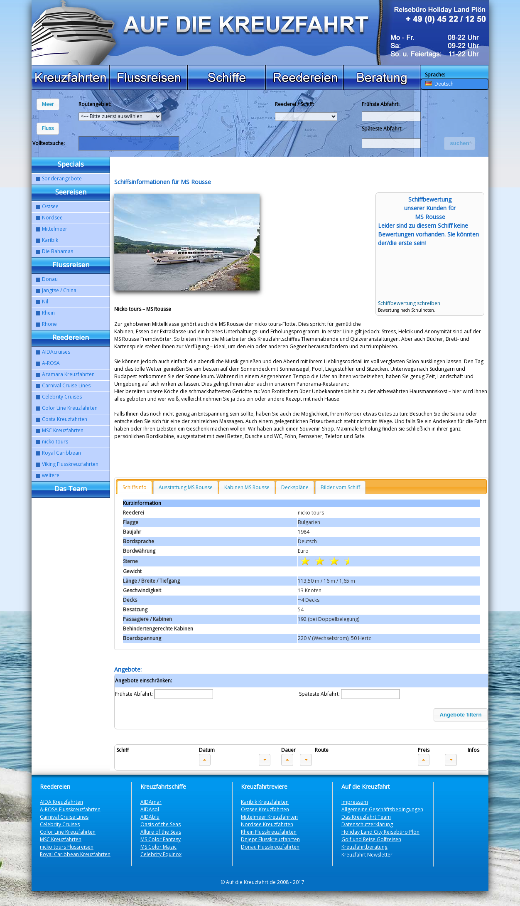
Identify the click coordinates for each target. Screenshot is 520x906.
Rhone (49, 323)
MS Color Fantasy (160, 839)
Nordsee (52, 217)
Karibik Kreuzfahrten (265, 801)
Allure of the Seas (160, 831)
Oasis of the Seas (160, 824)
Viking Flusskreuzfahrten (70, 464)
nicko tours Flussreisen (66, 846)
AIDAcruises (56, 351)
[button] (48, 104)
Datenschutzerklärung (367, 824)
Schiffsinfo (135, 487)
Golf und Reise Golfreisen (371, 839)
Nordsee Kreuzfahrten (267, 824)
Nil (45, 301)
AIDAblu (149, 816)
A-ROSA (51, 363)
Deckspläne (295, 487)
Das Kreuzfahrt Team (366, 816)
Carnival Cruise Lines (66, 385)
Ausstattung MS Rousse (186, 487)
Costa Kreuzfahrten (64, 419)
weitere (50, 475)
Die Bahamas (57, 251)
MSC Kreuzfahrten (62, 430)
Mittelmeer (54, 228)
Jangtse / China (59, 290)
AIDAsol (149, 809)
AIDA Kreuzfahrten (61, 801)
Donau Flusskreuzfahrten (270, 846)
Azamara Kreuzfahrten (68, 374)
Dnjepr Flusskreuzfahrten (270, 839)
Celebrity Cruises (62, 396)
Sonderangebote (62, 178)
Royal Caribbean (61, 452)
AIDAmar (151, 801)
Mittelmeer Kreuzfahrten (269, 816)
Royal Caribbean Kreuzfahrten (75, 854)
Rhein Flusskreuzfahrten (269, 831)
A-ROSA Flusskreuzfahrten (70, 809)
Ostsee (50, 206)
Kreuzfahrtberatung (364, 846)
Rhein (48, 312)
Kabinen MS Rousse (247, 487)
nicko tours (55, 441)
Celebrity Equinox (161, 854)
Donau (50, 279)
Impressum (354, 801)
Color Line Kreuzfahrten (70, 407)
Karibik (50, 240)
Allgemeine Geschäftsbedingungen (382, 809)
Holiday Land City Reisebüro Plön (380, 831)
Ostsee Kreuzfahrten (265, 809)
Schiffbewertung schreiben (409, 303)
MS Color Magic (158, 846)
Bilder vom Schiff (340, 487)
